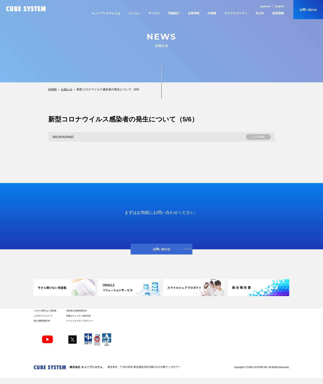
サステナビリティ (236, 13)
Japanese (265, 6)
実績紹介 (174, 13)
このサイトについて (43, 316)
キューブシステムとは (105, 13)
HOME (52, 89)
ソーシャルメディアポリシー (79, 321)
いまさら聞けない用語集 (45, 310)
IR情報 (212, 13)
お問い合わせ (308, 9)
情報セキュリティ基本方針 (78, 316)
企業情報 (193, 13)
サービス (154, 13)
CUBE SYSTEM (26, 8)
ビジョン (134, 13)
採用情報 (278, 13)
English (279, 6)
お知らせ (67, 89)
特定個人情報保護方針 (76, 310)
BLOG (260, 13)
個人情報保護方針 (42, 321)
